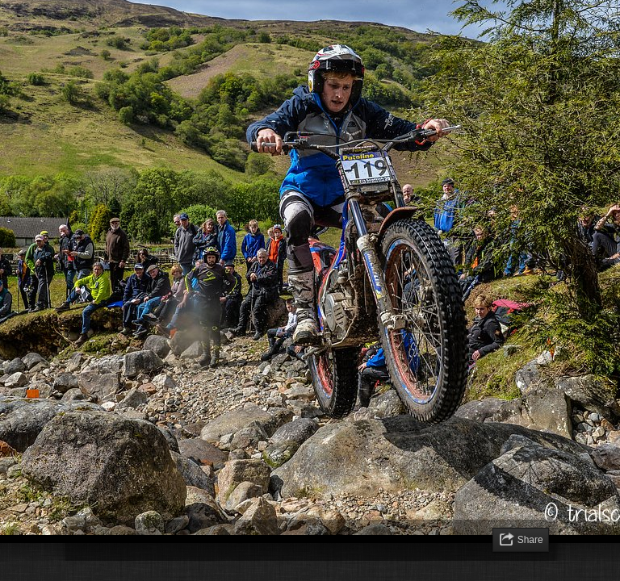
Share (530, 539)
